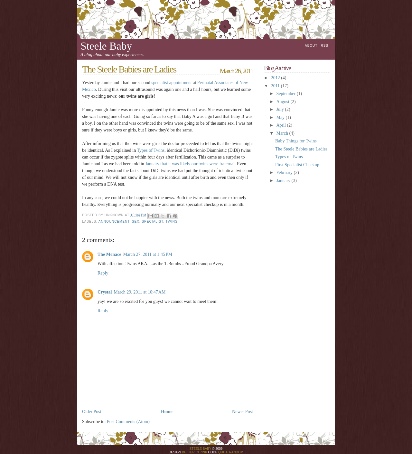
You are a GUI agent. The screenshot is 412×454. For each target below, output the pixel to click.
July (280, 109)
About (311, 45)
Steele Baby (106, 46)
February (285, 172)
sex (135, 221)
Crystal (105, 292)
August (283, 101)
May (281, 117)
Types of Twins (150, 150)
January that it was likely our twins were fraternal (190, 163)
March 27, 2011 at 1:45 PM (147, 254)
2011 (276, 85)
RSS (324, 45)
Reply (103, 273)
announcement (113, 221)
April (281, 125)
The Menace (109, 254)
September (286, 93)
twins (172, 221)
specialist (152, 221)
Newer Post (242, 411)
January (283, 180)
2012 (276, 77)
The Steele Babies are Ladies (301, 149)
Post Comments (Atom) (128, 421)
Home (167, 411)
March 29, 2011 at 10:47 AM (139, 292)
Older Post (91, 411)
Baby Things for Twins (296, 141)
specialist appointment (171, 82)
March (282, 133)
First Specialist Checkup (297, 164)
